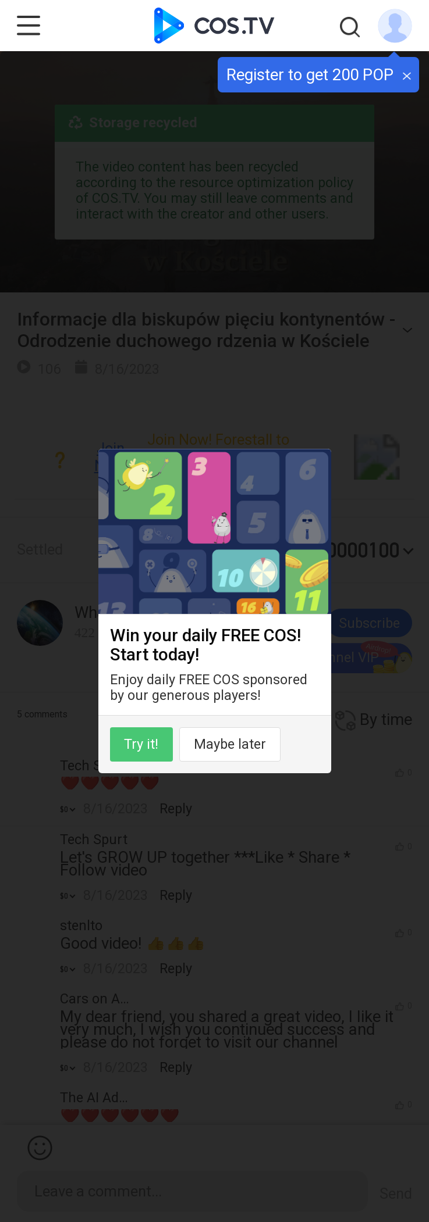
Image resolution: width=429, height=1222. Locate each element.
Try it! (141, 744)
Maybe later (230, 744)
